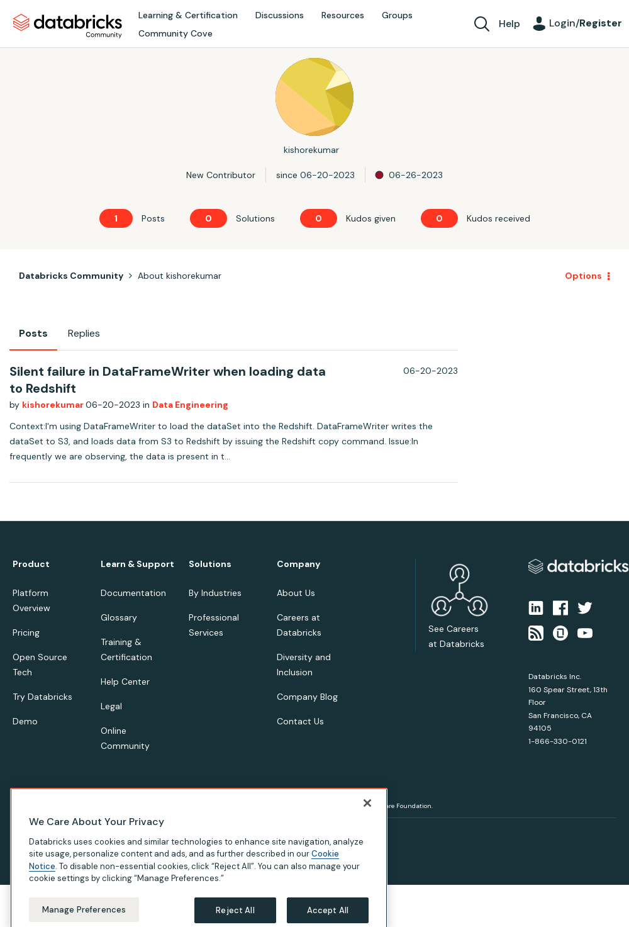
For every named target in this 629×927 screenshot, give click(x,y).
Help (509, 23)
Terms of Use (86, 833)
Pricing (26, 632)
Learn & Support (137, 564)
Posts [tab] (33, 333)
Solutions (210, 564)
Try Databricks (42, 696)
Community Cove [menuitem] (175, 33)
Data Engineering (190, 404)
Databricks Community (68, 26)
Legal (111, 706)
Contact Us (300, 721)
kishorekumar (54, 404)
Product (31, 564)
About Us (296, 592)
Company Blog (307, 696)
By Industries (215, 592)
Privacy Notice (34, 833)
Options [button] (583, 275)
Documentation (133, 592)
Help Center (125, 681)
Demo (25, 721)
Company (298, 564)
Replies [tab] (84, 333)
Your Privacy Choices (149, 833)
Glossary (119, 617)
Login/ (585, 23)
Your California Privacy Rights (237, 833)
